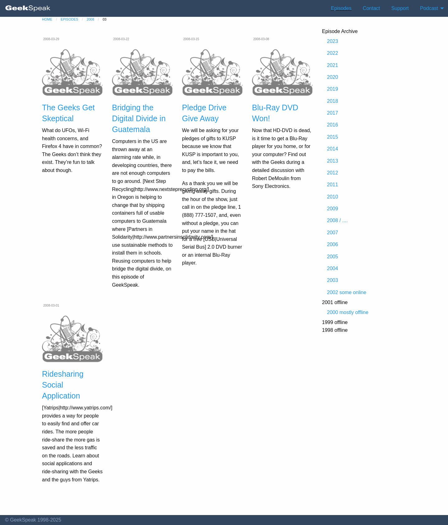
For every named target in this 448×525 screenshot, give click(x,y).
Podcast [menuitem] (429, 8)
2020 (332, 77)
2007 (332, 232)
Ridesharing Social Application (62, 385)
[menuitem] (28, 8)
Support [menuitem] (400, 8)
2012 (332, 172)
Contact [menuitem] (371, 8)
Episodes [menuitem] (341, 8)
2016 (332, 124)
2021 (332, 65)
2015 (332, 137)
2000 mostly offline (347, 312)
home (47, 19)
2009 (332, 208)
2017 (332, 113)
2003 (332, 280)
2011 (332, 184)
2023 (332, 41)
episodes (69, 19)
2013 (332, 161)
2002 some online (346, 292)
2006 (332, 244)
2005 (332, 256)
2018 (332, 101)
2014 (332, 148)
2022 (332, 53)
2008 (90, 19)
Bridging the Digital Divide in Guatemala (139, 118)
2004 (332, 268)
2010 (332, 196)
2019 (332, 89)
